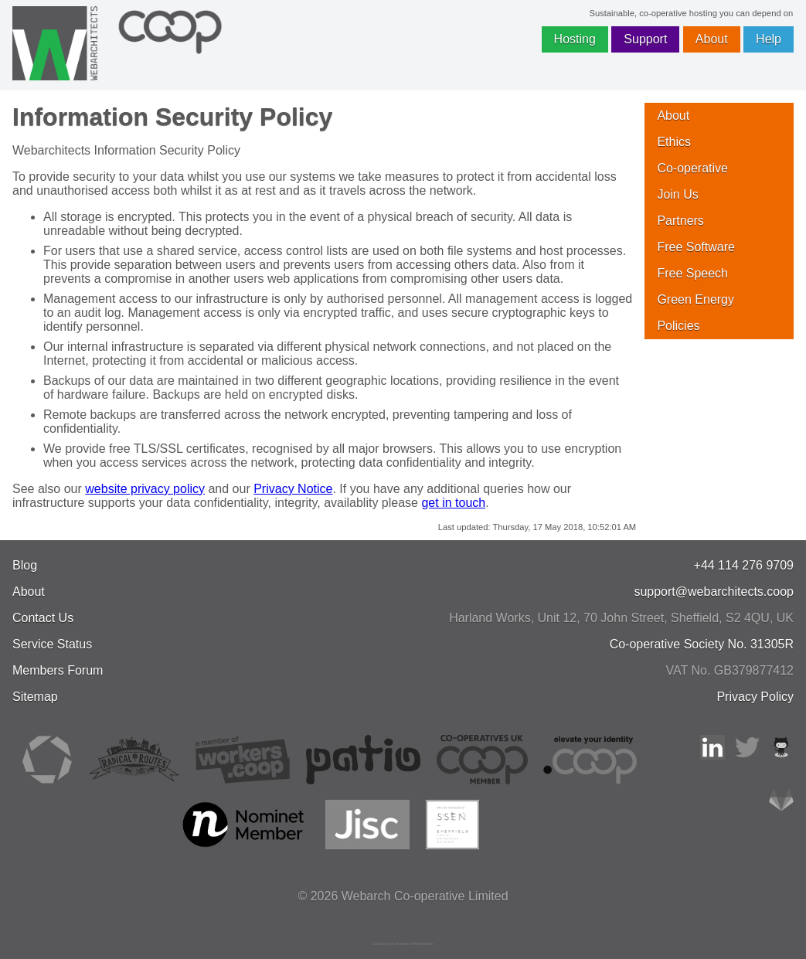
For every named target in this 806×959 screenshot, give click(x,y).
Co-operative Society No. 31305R (702, 644)
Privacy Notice (292, 488)
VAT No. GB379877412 (730, 670)
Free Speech (692, 273)
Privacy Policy (755, 696)
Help (768, 39)
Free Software (695, 246)
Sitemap (35, 696)
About (711, 39)
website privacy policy (145, 488)
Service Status (52, 644)
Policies (678, 325)
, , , (621, 617)
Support (645, 39)
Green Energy (695, 299)
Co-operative (692, 168)
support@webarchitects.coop (714, 591)
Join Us (677, 194)
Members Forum (57, 670)
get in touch (453, 502)
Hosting (575, 39)
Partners (680, 220)
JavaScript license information (403, 943)
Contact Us (42, 617)
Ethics (674, 141)
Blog (24, 565)
